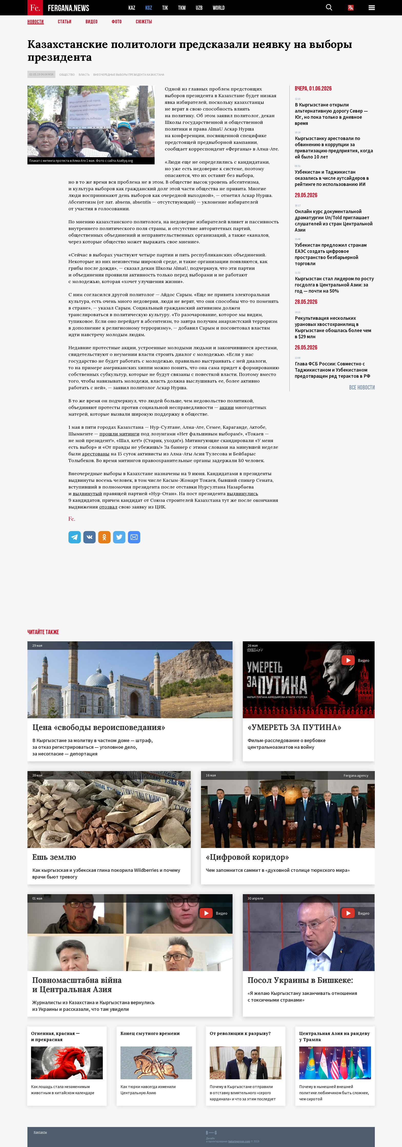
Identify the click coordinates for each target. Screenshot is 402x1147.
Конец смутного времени (150, 1033)
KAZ (131, 8)
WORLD (219, 8)
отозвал (108, 507)
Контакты (40, 1132)
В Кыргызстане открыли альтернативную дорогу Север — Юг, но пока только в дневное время (331, 114)
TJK (165, 8)
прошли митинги (119, 434)
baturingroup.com (239, 1141)
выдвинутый (87, 493)
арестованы (95, 454)
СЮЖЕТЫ (144, 21)
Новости (35, 21)
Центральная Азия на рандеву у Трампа (334, 1036)
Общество (67, 74)
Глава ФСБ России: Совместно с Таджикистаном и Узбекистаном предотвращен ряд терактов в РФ (332, 370)
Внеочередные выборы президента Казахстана (128, 74)
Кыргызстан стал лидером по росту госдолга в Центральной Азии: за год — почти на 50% (334, 284)
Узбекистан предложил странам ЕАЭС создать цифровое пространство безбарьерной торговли (331, 254)
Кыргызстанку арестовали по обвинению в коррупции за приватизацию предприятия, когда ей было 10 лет (334, 147)
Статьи (65, 21)
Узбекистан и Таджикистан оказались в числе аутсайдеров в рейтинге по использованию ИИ (332, 178)
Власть (84, 74)
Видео (92, 21)
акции (226, 407)
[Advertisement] (201, 591)
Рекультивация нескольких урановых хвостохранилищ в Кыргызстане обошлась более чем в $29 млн (333, 327)
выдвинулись (242, 493)
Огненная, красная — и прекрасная (55, 1036)
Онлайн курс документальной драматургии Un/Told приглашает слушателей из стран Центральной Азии (334, 220)
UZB (199, 8)
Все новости (362, 387)
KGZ (148, 8)
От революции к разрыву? (240, 1033)
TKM (182, 8)
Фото (117, 21)
